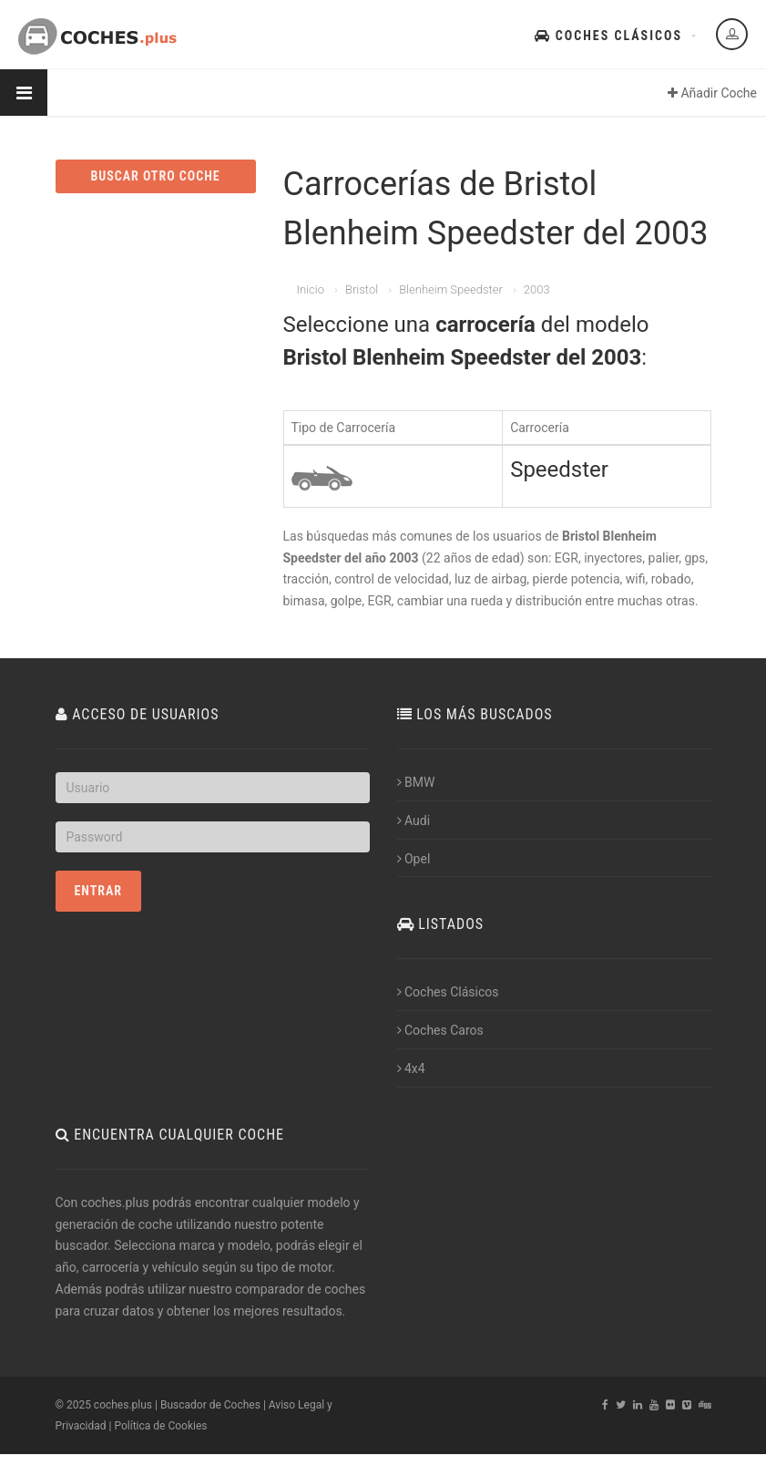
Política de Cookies (160, 1425)
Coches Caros (440, 1030)
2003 (537, 289)
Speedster (559, 469)
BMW (416, 782)
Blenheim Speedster (451, 289)
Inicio (310, 289)
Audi (414, 820)
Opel (414, 859)
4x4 (411, 1068)
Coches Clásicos (608, 35)
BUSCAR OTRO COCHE (155, 176)
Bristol (361, 289)
